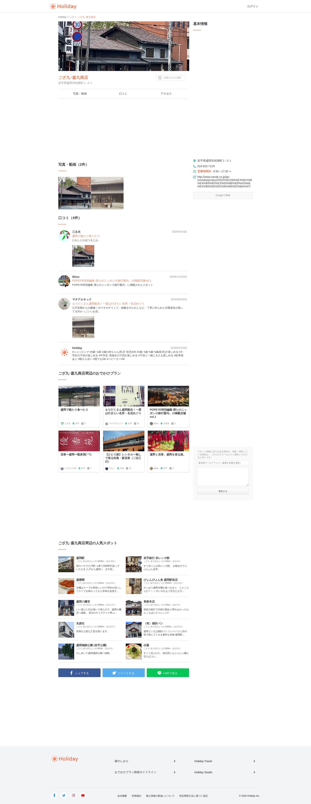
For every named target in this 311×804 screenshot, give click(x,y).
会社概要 (122, 795)
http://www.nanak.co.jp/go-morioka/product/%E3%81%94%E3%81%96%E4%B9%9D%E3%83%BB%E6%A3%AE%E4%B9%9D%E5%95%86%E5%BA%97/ (224, 181)
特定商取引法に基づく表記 (193, 795)
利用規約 (136, 795)
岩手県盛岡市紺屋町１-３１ (214, 160)
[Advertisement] (123, 130)
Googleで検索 (223, 195)
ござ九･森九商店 (73, 77)
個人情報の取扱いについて (160, 795)
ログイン (252, 6)
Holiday (63, 6)
